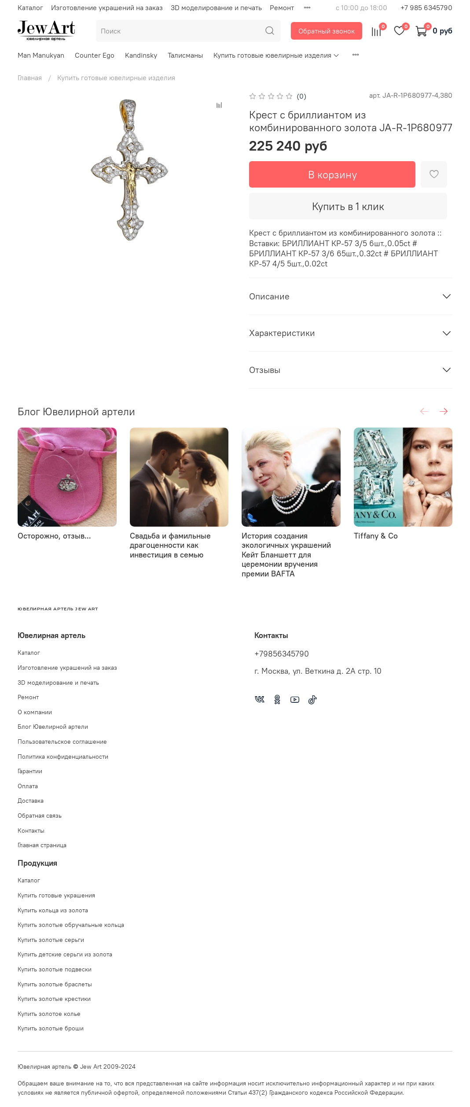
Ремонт (282, 7)
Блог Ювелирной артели (53, 727)
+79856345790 (281, 654)
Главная (30, 77)
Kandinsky (141, 55)
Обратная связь (40, 815)
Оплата (28, 786)
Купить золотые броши (51, 1028)
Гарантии (30, 771)
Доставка (31, 800)
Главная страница (42, 845)
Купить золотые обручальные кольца (71, 925)
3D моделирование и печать (216, 7)
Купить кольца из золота (53, 910)
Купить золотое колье (49, 1014)
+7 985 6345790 (426, 7)
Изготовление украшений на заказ (107, 7)
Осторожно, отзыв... (54, 535)
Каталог (30, 7)
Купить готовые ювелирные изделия (276, 55)
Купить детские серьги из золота (65, 954)
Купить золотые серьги (51, 940)
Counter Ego (94, 55)
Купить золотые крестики (54, 999)
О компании (35, 712)
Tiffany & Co (376, 535)
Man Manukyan (41, 55)
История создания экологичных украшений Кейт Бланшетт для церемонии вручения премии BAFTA (286, 554)
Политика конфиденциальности (63, 756)
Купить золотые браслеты (55, 984)
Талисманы (185, 55)
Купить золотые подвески (55, 969)
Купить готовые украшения (56, 895)
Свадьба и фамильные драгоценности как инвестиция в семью (170, 544)
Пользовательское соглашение (62, 741)
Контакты (31, 830)
